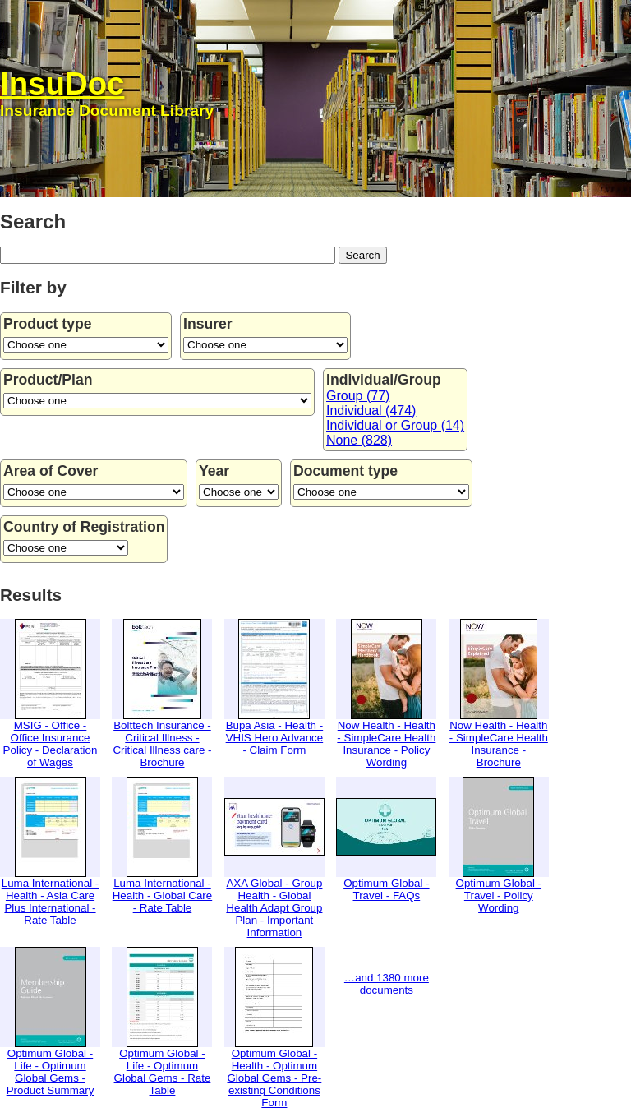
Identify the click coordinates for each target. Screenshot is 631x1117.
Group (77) (357, 396)
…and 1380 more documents (386, 984)
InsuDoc (62, 83)
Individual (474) (371, 411)
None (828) (359, 440)
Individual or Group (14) (395, 425)
